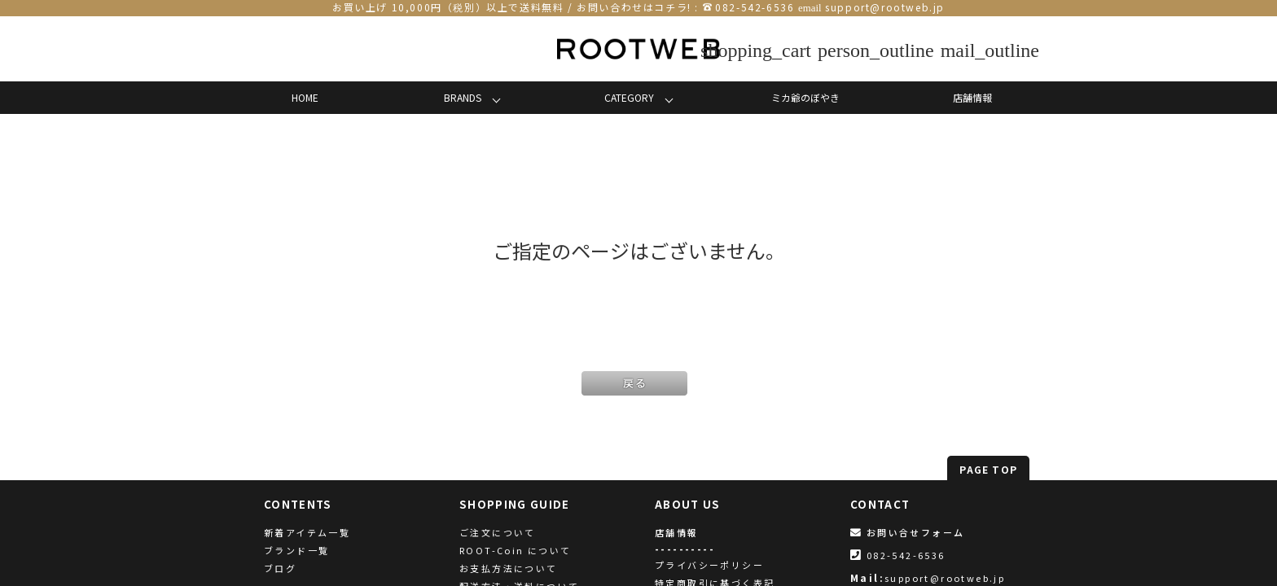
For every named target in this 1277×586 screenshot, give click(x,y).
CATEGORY (629, 97)
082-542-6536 (754, 7)
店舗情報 (972, 97)
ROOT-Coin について (515, 550)
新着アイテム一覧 (307, 532)
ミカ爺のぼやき (805, 97)
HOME (305, 97)
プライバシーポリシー (709, 564)
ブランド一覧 (296, 550)
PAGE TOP (988, 469)
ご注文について (497, 532)
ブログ (280, 568)
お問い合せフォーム (907, 532)
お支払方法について (508, 568)
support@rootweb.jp (885, 7)
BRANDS (462, 97)
